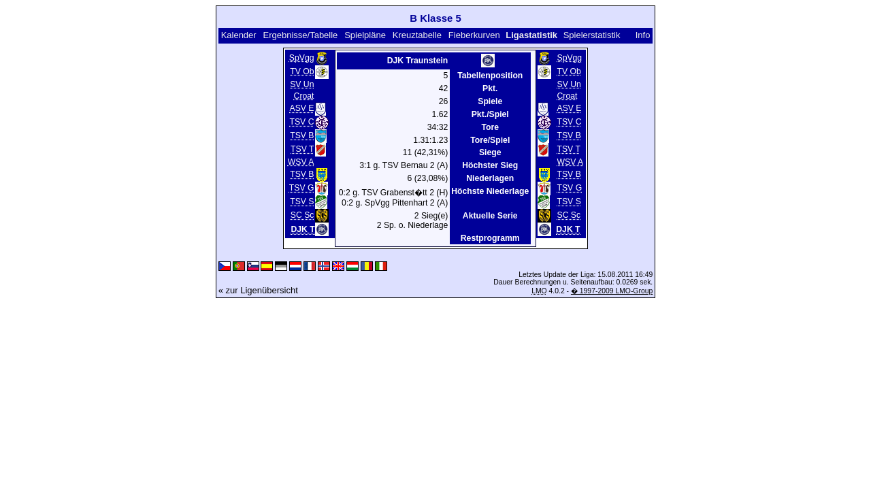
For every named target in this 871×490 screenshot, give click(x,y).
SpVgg (301, 58)
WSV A (301, 162)
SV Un (302, 84)
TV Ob (302, 71)
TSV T (302, 149)
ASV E (301, 109)
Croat (304, 96)
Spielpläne (365, 35)
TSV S (302, 202)
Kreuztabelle (417, 35)
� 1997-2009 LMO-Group (612, 291)
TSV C (302, 122)
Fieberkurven (474, 35)
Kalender (239, 35)
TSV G (301, 188)
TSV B (302, 136)
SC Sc (302, 215)
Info (643, 35)
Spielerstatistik (592, 35)
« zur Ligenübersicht (258, 290)
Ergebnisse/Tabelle (300, 35)
